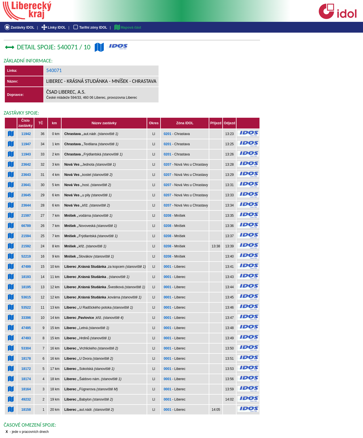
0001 (167, 267)
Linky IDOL (53, 28)
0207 (167, 165)
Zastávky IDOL (18, 28)
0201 (167, 134)
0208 (167, 216)
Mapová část (127, 28)
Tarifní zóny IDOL (89, 28)
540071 (54, 70)
